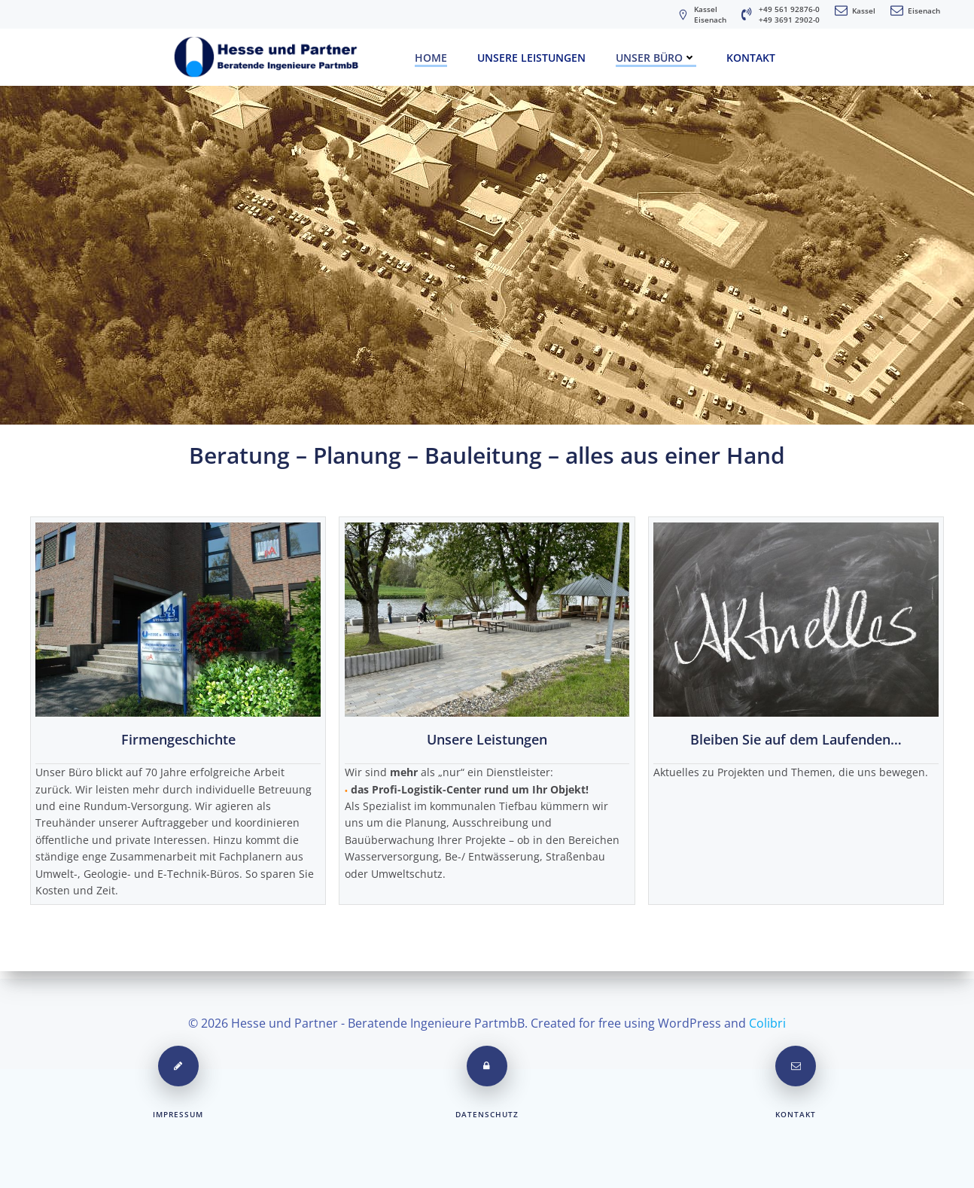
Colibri (767, 1018)
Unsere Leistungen (531, 55)
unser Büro (656, 55)
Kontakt (750, 55)
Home (431, 55)
